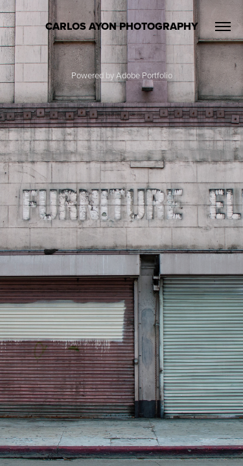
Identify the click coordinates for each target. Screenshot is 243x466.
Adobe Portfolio (144, 75)
